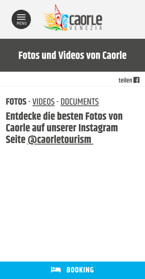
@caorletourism (60, 140)
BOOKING (72, 270)
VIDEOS (43, 102)
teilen (129, 81)
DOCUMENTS (79, 102)
